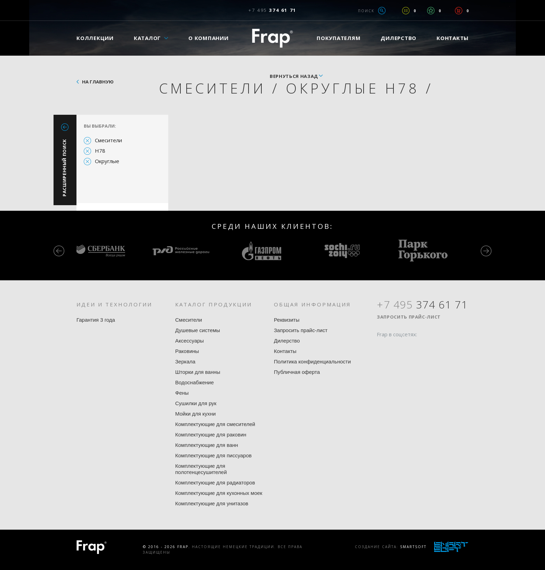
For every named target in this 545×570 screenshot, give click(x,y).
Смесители (108, 140)
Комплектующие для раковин (210, 434)
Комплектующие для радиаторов (215, 482)
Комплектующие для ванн (206, 445)
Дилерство (398, 37)
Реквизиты (287, 320)
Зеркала (185, 361)
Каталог (147, 37)
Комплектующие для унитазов (211, 503)
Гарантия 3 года (95, 320)
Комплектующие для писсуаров (213, 455)
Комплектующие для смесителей (215, 424)
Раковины (187, 351)
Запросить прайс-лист (300, 330)
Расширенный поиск (64, 167)
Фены (182, 393)
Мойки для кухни (195, 414)
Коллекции (95, 37)
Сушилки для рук (196, 403)
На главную (98, 82)
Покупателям (338, 37)
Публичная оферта (297, 372)
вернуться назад (294, 76)
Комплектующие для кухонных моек (218, 493)
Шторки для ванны (197, 372)
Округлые (107, 161)
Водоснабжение (194, 382)
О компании (208, 37)
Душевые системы (197, 330)
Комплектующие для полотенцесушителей (201, 469)
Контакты (453, 37)
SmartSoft (413, 546)
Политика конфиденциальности (312, 361)
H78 (100, 150)
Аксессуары (189, 341)
